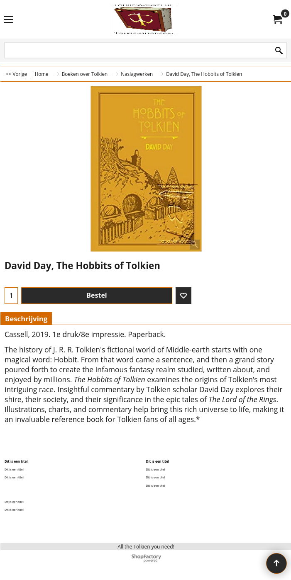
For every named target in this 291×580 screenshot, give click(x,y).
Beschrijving (26, 318)
